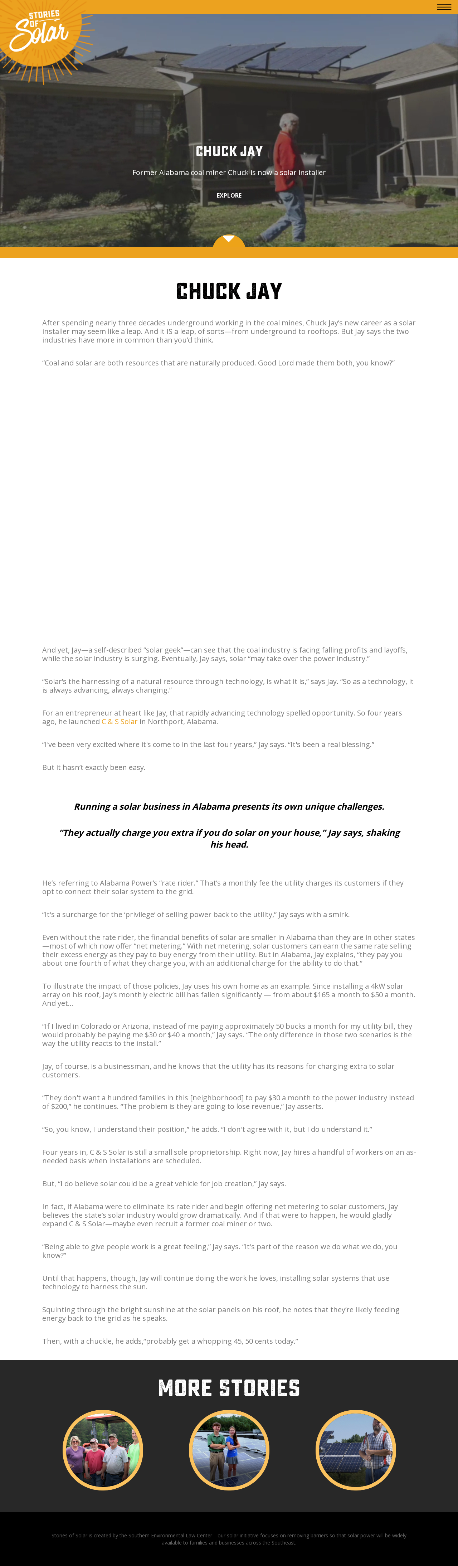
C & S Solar (120, 721)
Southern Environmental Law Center (170, 1535)
